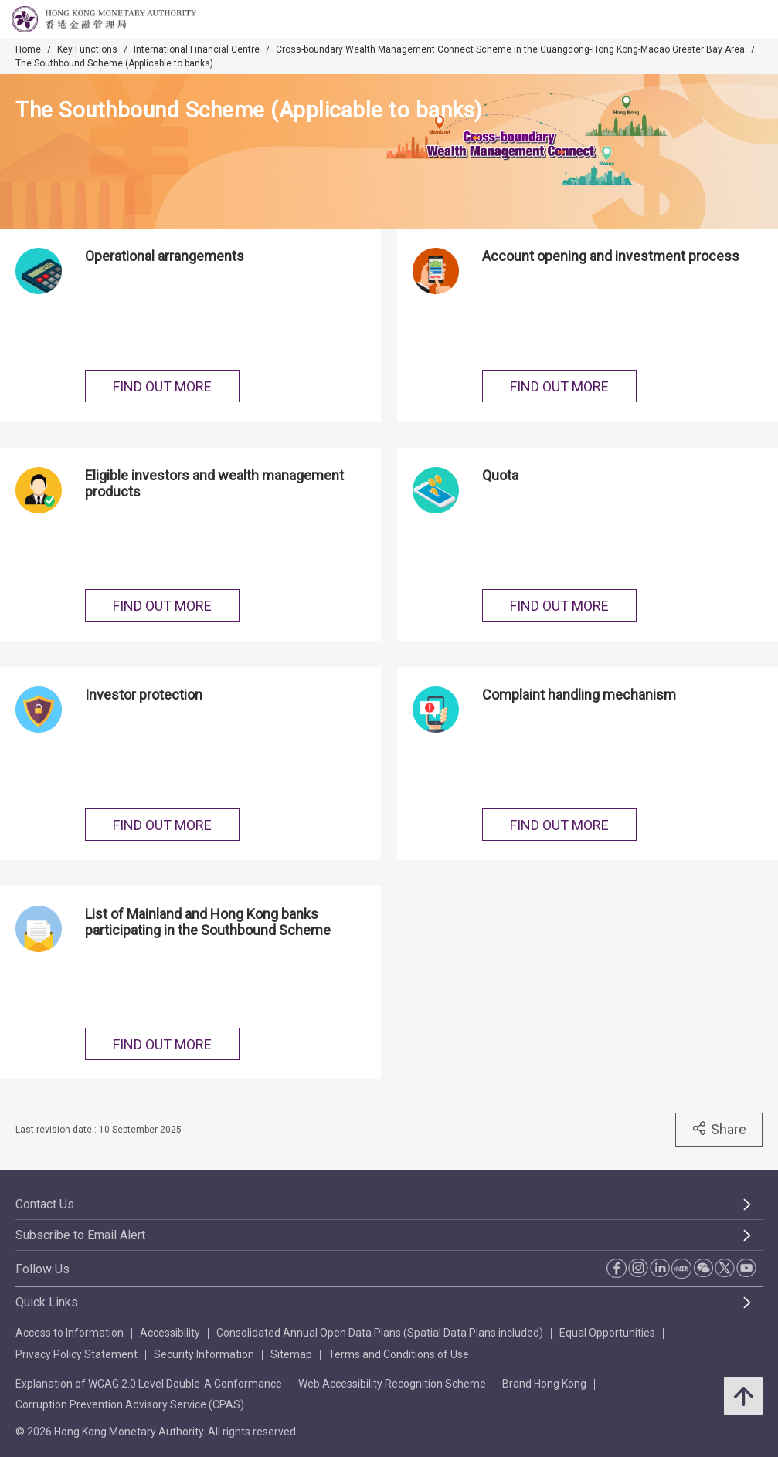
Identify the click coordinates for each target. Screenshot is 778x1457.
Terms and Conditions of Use (398, 1354)
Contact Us (44, 1204)
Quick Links (46, 1302)
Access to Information (69, 1333)
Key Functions (87, 49)
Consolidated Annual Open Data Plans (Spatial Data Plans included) (379, 1333)
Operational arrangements (164, 256)
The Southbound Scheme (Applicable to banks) (114, 63)
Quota (500, 475)
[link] (727, 20)
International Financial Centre (197, 49)
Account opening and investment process (610, 256)
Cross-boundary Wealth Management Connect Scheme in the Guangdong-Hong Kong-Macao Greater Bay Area (510, 49)
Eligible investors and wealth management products (214, 483)
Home (28, 49)
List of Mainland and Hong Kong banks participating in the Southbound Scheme (208, 922)
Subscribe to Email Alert (80, 1235)
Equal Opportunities (607, 1333)
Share (718, 1128)
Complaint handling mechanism (579, 694)
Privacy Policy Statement (76, 1354)
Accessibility (170, 1333)
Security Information (204, 1354)
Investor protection (143, 694)
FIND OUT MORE (162, 386)
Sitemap (291, 1354)
